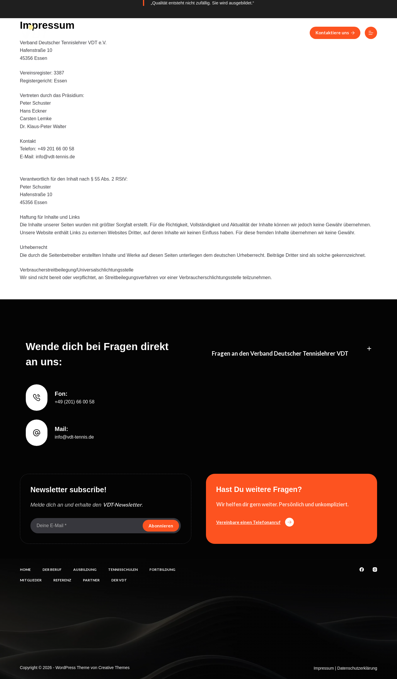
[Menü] (371, 33)
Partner (91, 580)
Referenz (303, 32)
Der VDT (119, 580)
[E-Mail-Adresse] (86, 526)
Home (72, 32)
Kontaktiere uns (335, 32)
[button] (292, 348)
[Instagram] (375, 569)
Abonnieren (161, 525)
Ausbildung (140, 32)
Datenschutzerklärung (357, 668)
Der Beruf (103, 32)
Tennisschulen (183, 32)
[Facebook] (361, 569)
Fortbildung (227, 32)
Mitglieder (267, 32)
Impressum (323, 668)
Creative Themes (114, 667)
